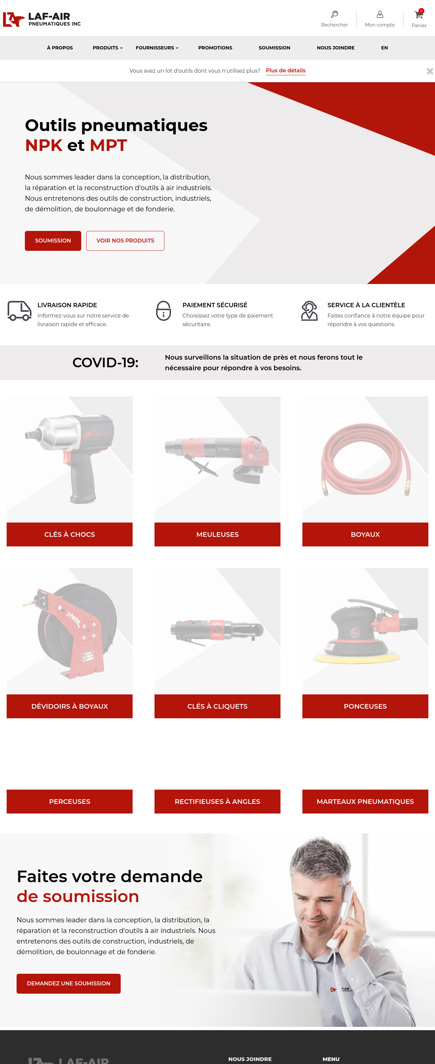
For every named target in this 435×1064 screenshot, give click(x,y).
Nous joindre (336, 48)
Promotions (215, 48)
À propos (60, 48)
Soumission (274, 48)
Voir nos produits (125, 241)
